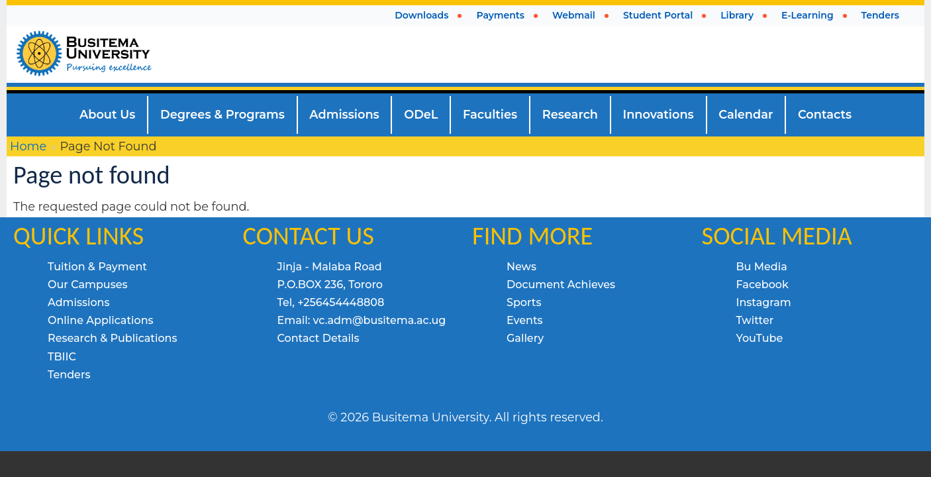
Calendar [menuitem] (745, 114)
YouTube (759, 338)
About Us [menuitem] (107, 114)
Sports (524, 302)
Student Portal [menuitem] (658, 15)
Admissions (79, 302)
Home (28, 146)
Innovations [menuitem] (658, 114)
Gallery (525, 338)
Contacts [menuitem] (825, 114)
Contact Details (318, 338)
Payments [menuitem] (500, 15)
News (521, 266)
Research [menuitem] (570, 114)
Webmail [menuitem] (573, 15)
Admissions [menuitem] (344, 114)
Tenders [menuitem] (880, 15)
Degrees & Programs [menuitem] (222, 114)
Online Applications (101, 320)
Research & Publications (112, 338)
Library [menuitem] (737, 15)
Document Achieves (561, 284)
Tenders (69, 374)
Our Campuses (88, 284)
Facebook (762, 284)
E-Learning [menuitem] (807, 15)
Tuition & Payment (97, 266)
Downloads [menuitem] (421, 15)
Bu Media (761, 266)
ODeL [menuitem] (421, 114)
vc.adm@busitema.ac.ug (379, 320)
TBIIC (62, 356)
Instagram (763, 302)
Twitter (755, 320)
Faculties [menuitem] (490, 114)
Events (525, 320)
